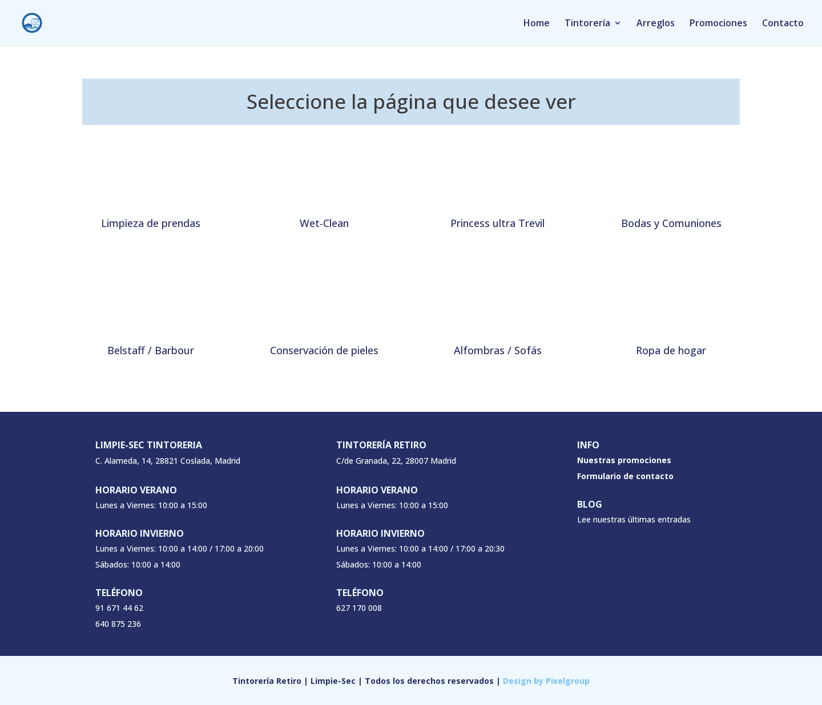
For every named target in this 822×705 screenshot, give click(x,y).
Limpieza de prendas (150, 223)
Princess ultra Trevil (497, 223)
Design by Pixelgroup (546, 680)
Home (536, 24)
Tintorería (587, 24)
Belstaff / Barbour (150, 350)
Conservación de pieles (324, 350)
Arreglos (655, 24)
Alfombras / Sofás (498, 350)
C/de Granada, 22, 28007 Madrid (396, 460)
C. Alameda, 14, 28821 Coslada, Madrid (167, 460)
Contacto (783, 24)
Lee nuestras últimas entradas (634, 519)
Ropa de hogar (671, 350)
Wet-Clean (324, 223)
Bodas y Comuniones (671, 223)
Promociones (718, 24)
